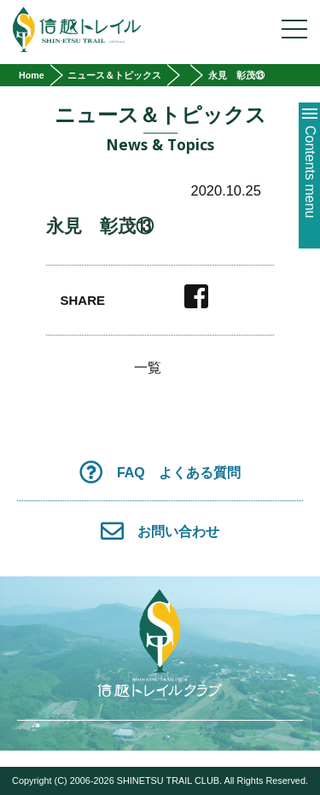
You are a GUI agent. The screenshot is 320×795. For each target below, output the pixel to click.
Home (31, 75)
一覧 (147, 368)
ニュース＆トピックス (114, 75)
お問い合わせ (160, 530)
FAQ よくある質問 (160, 471)
